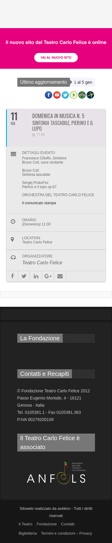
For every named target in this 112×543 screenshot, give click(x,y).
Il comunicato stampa (39, 203)
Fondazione (46, 524)
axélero (64, 508)
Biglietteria (28, 533)
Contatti (67, 524)
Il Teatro (26, 524)
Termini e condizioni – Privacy (66, 533)
